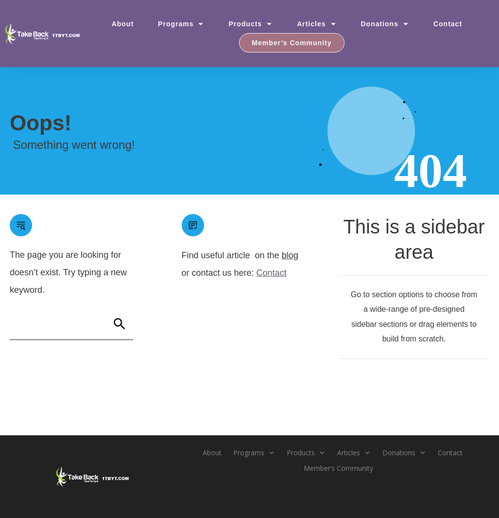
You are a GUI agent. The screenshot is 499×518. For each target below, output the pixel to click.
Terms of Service (463, 488)
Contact (272, 273)
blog (290, 255)
